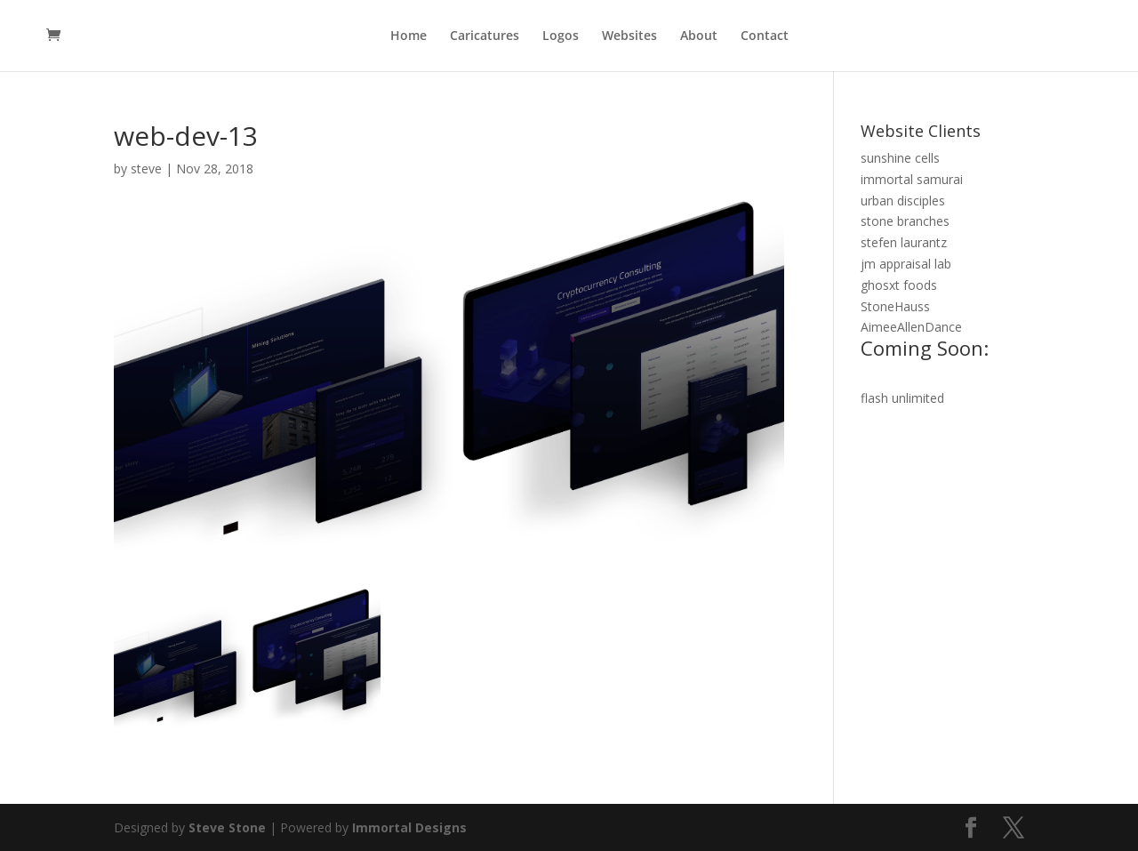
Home (408, 36)
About (698, 36)
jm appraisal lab (906, 263)
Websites (629, 36)
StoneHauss (895, 306)
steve (146, 168)
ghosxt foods (899, 285)
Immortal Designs (409, 827)
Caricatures (484, 36)
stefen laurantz (904, 242)
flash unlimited (902, 397)
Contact (765, 36)
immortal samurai (912, 179)
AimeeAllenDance (942, 342)
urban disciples (903, 200)
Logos (560, 36)
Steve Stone (227, 827)
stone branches (905, 221)
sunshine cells (900, 157)
